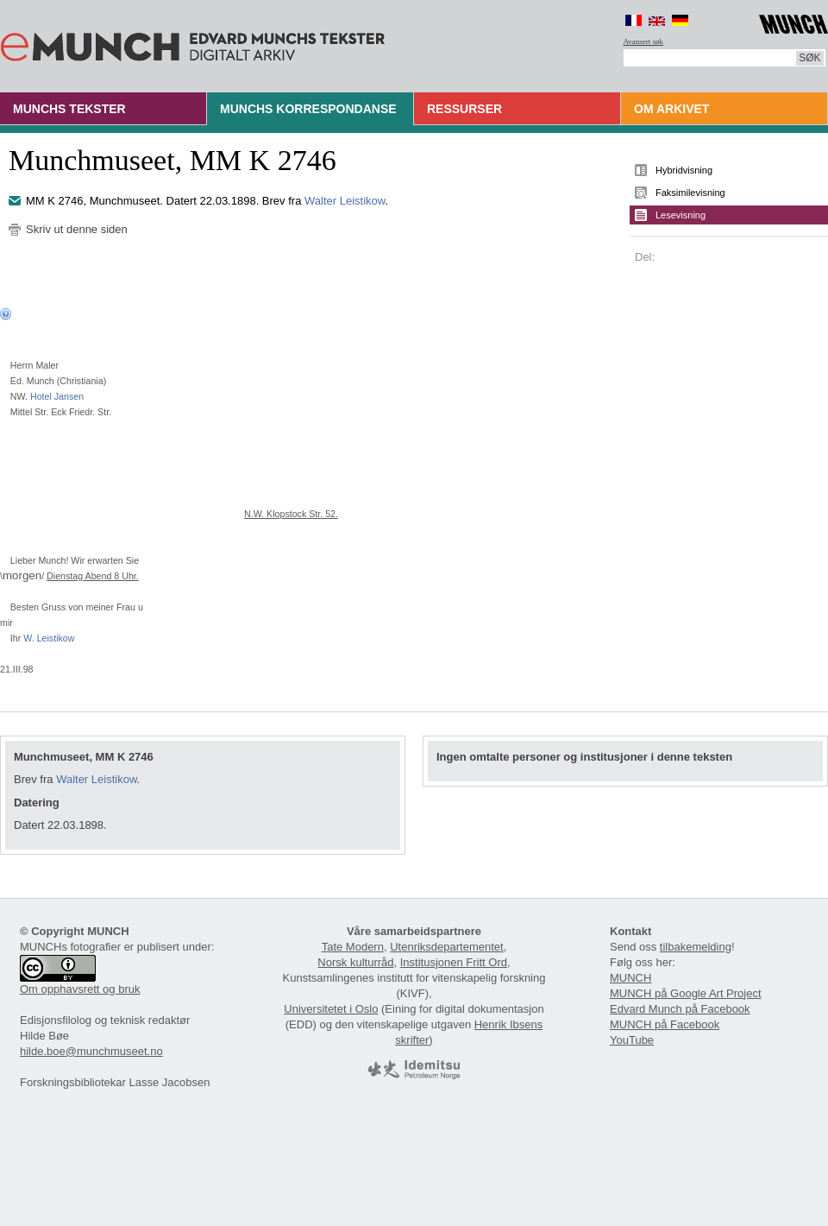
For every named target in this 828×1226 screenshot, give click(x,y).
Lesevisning (681, 215)
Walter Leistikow (344, 200)
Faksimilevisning (690, 192)
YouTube (632, 1039)
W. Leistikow (48, 638)
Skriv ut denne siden (77, 229)
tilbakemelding (695, 946)
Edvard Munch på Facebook (680, 1008)
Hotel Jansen (57, 396)
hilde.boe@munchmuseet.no (91, 1051)
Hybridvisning (684, 170)
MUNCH (630, 977)
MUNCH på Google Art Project (686, 993)
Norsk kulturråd (355, 962)
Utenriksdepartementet (447, 946)
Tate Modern (353, 946)
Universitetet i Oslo (331, 1008)
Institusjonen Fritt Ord (453, 962)
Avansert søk (644, 41)
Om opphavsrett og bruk (80, 989)
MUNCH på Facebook (664, 1024)
